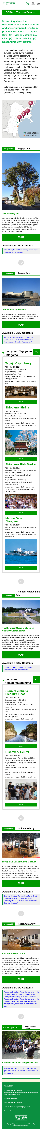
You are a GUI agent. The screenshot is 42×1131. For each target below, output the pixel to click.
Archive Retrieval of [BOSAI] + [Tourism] (17, 1107)
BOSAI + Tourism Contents (13, 1102)
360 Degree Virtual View (12, 1094)
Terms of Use (8, 1111)
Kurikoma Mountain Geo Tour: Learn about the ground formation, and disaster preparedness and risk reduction (21, 1070)
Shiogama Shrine (17, 407)
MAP (21, 237)
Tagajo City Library (18, 363)
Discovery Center (17, 752)
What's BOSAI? (9, 1086)
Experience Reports (10, 1098)
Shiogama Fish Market (20, 464)
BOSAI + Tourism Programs (13, 1090)
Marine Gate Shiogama (13, 520)
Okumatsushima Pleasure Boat (16, 692)
